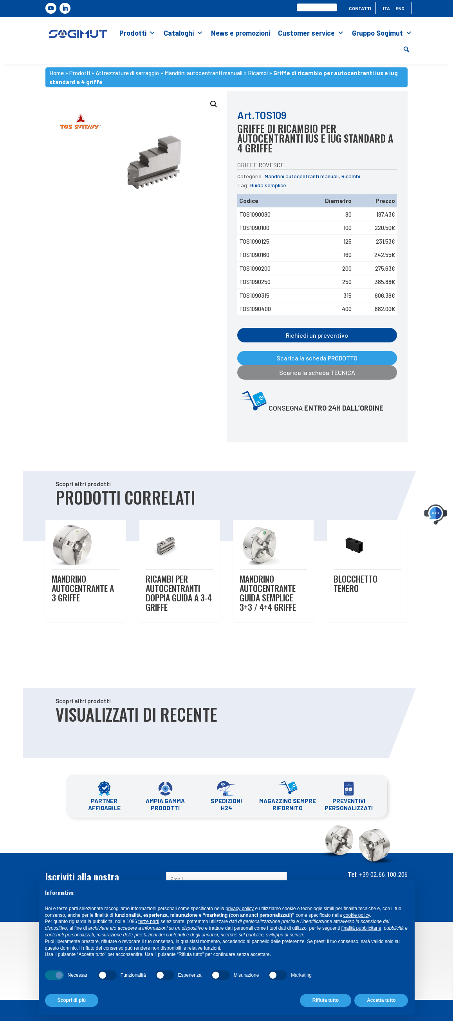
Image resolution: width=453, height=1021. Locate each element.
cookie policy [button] (356, 915)
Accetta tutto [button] (381, 1000)
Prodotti (137, 33)
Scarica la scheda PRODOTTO (316, 358)
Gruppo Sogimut (382, 33)
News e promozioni (240, 33)
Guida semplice (268, 185)
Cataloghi (183, 33)
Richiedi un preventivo (317, 335)
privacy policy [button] (240, 908)
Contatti (360, 8)
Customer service (311, 33)
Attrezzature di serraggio (127, 72)
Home (56, 72)
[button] (406, 49)
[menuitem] (386, 9)
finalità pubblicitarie (361, 928)
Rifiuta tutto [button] (325, 1000)
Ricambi (258, 72)
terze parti (148, 921)
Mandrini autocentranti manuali (203, 72)
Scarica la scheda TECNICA (317, 372)
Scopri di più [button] (72, 1000)
